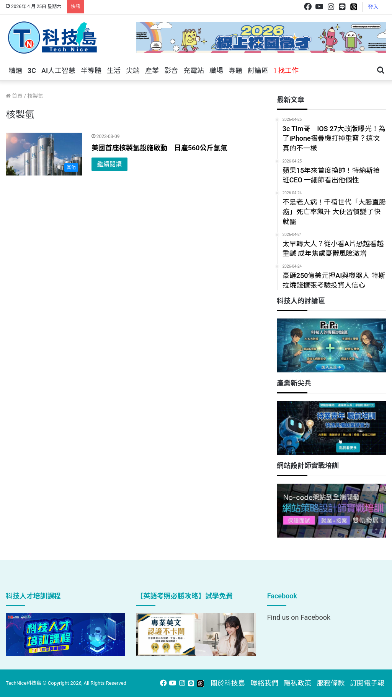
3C (32, 71)
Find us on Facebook (298, 617)
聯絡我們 (264, 683)
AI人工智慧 (58, 71)
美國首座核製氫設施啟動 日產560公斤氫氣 (159, 148)
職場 (216, 71)
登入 (373, 7)
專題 (235, 71)
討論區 (258, 71)
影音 (171, 71)
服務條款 (331, 683)
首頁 (14, 96)
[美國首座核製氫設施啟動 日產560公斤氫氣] (44, 154)
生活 (114, 71)
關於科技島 (228, 683)
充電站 (193, 71)
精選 (15, 71)
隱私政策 (297, 683)
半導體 (91, 71)
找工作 (286, 71)
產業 (152, 71)
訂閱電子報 (367, 683)
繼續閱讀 (109, 164)
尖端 (133, 71)
